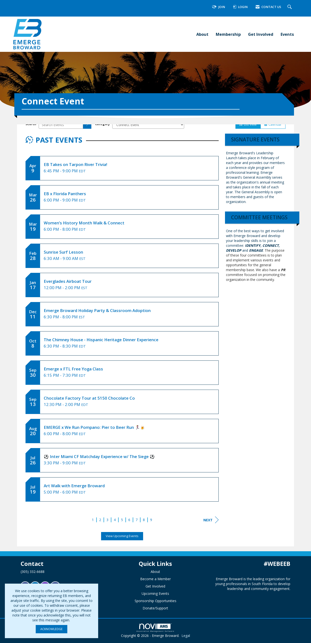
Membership (228, 34)
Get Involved (260, 34)
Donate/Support (155, 608)
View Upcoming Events (122, 536)
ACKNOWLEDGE (51, 629)
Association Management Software (155, 628)
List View (248, 124)
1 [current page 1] (93, 519)
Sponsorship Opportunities (155, 600)
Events (287, 34)
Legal (185, 635)
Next (211, 519)
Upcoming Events (155, 593)
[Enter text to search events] (61, 124)
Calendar (273, 124)
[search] (87, 124)
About (202, 34)
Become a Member (155, 579)
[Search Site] (290, 7)
